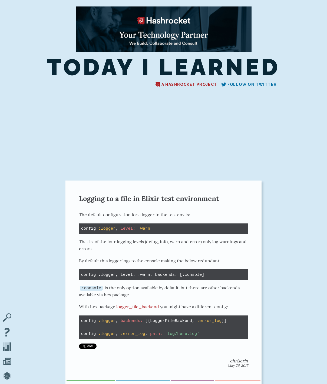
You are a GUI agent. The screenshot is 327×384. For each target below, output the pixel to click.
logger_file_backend (137, 306)
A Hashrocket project (186, 84)
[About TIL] (7, 333)
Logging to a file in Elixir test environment (149, 198)
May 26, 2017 (238, 365)
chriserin (239, 360)
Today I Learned (163, 67)
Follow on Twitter (249, 84)
